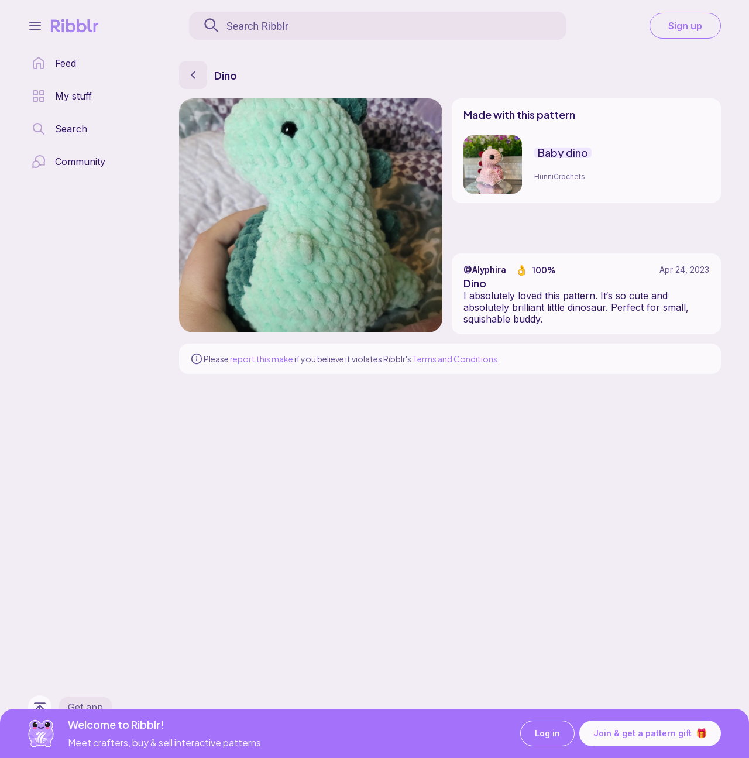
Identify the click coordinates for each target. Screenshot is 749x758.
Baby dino (563, 153)
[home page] (54, 63)
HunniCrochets (559, 176)
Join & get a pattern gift (650, 733)
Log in (547, 734)
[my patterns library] (62, 96)
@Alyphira (484, 270)
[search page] (59, 129)
